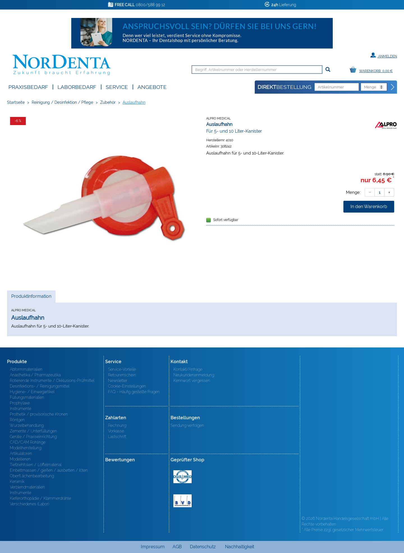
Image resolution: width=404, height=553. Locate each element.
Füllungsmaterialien (27, 397)
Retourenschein (122, 375)
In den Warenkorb (368, 206)
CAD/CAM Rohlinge (27, 442)
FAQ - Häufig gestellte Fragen (134, 392)
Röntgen (17, 420)
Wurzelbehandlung (26, 425)
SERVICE (117, 86)
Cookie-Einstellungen (127, 386)
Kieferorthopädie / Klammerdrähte (40, 498)
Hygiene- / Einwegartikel (32, 392)
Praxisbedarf (28, 86)
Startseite (16, 102)
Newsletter (117, 380)
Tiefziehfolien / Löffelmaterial (35, 464)
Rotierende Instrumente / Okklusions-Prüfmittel (52, 380)
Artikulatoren (21, 453)
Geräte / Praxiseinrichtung (33, 436)
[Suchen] (328, 69)
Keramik (17, 481)
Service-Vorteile (122, 369)
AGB (177, 546)
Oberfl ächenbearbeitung (32, 476)
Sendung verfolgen (187, 425)
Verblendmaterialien (27, 487)
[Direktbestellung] (393, 87)
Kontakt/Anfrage (187, 369)
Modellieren (20, 459)
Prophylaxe (20, 403)
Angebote (152, 86)
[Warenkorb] (372, 70)
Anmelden (383, 55)
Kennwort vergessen (191, 380)
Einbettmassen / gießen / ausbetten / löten (49, 470)
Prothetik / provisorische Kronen (39, 414)
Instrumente (20, 408)
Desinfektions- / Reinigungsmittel (39, 386)
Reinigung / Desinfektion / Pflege (62, 102)
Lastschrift (117, 436)
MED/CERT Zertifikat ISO (182, 476)
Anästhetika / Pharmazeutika (35, 375)
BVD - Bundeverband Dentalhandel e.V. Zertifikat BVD (182, 500)
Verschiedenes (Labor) (29, 504)
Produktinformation (31, 298)
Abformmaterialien (26, 369)
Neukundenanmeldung (193, 375)
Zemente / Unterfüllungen (33, 431)
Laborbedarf (77, 86)
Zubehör (108, 102)
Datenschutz (203, 546)
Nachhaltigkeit (239, 546)
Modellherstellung (25, 448)
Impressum (153, 546)
